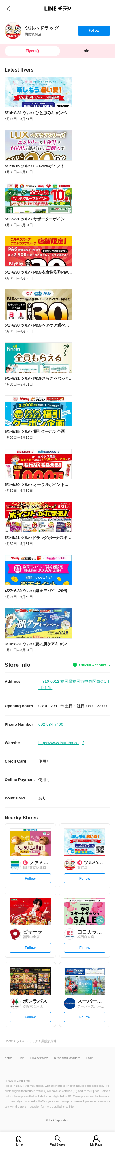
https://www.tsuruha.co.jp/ (61, 742)
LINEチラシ (58, 8)
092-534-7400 (50, 724)
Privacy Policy (39, 1058)
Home (19, 1144)
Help (22, 1058)
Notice (9, 1058)
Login (89, 1058)
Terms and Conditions (67, 1058)
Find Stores (57, 1144)
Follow (93, 32)
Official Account (92, 665)
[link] (13, 30)
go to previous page (10, 8)
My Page (96, 1144)
